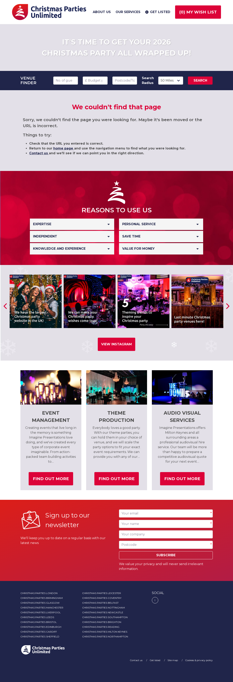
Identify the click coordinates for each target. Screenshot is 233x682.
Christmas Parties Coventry (101, 597)
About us (102, 12)
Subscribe (166, 555)
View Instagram (116, 344)
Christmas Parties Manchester (41, 607)
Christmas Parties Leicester (101, 593)
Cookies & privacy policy (199, 660)
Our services (128, 12)
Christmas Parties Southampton (105, 617)
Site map (173, 660)
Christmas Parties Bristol (38, 622)
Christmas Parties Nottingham (103, 607)
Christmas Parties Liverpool (40, 612)
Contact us (39, 153)
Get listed (157, 12)
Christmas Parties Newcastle (102, 612)
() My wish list (198, 12)
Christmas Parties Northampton (105, 636)
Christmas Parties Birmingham (41, 597)
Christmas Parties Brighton (101, 622)
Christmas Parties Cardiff (38, 631)
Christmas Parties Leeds (37, 617)
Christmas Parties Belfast (100, 602)
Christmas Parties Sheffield (39, 636)
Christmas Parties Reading (100, 626)
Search (200, 80)
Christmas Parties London (38, 593)
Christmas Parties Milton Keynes (104, 631)
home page (63, 148)
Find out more (53, 480)
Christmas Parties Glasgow (40, 602)
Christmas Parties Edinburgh (40, 626)
